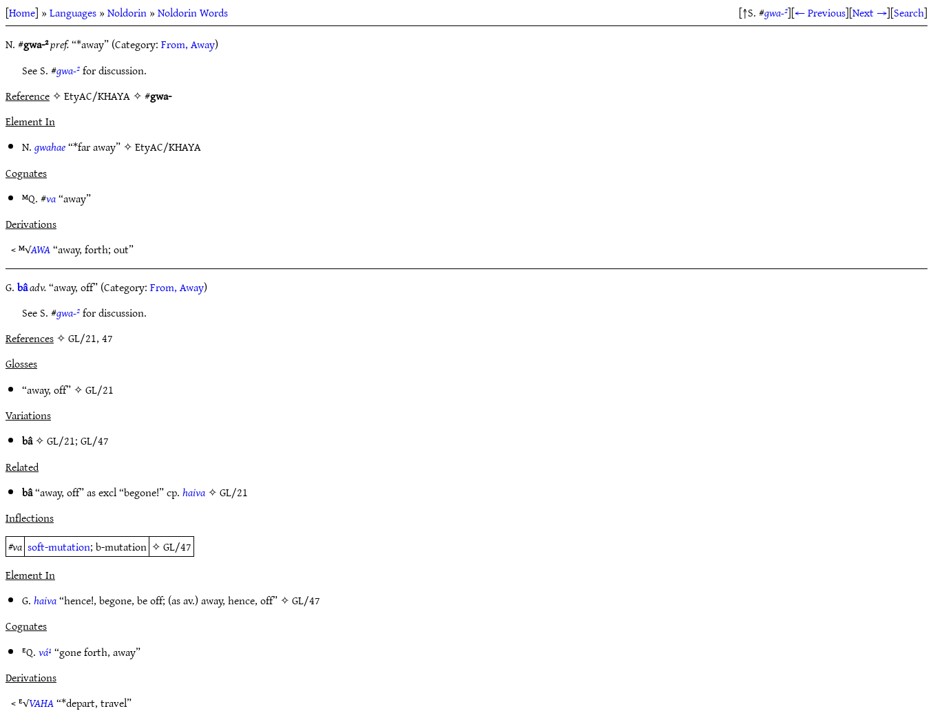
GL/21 (99, 389)
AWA (40, 249)
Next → (869, 12)
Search (909, 12)
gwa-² (776, 12)
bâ (22, 287)
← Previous (820, 12)
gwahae (49, 146)
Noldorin (127, 12)
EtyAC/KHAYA (168, 146)
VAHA (41, 702)
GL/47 (95, 440)
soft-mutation (59, 546)
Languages (73, 12)
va (51, 198)
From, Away (188, 44)
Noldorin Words (193, 12)
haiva (193, 492)
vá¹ (45, 651)
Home (22, 12)
